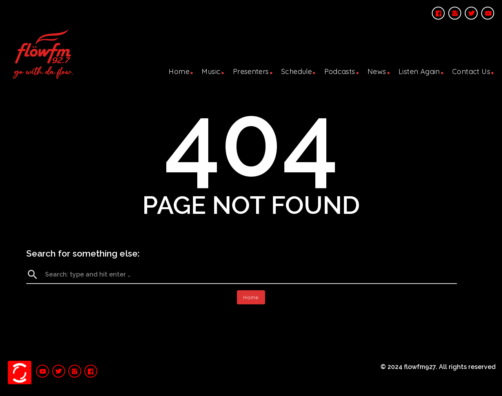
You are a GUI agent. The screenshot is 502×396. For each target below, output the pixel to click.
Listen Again (419, 71)
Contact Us (471, 71)
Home (179, 71)
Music (211, 71)
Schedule (296, 71)
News (376, 71)
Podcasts (339, 71)
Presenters (251, 71)
